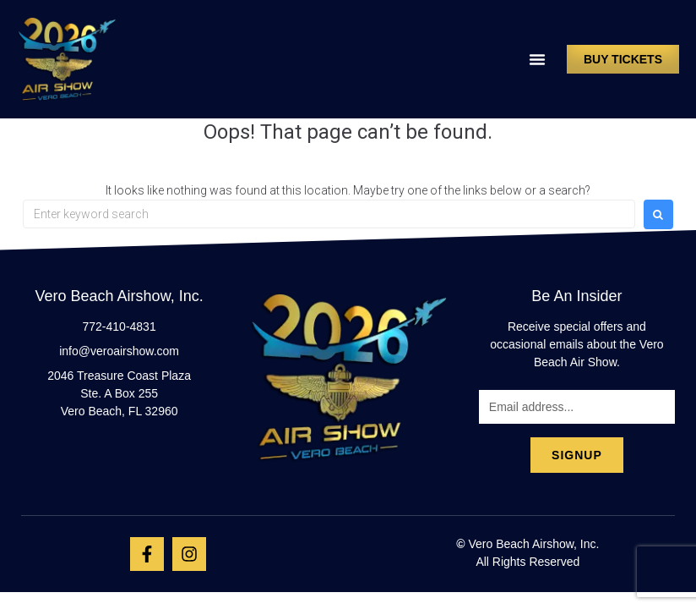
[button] (537, 59)
